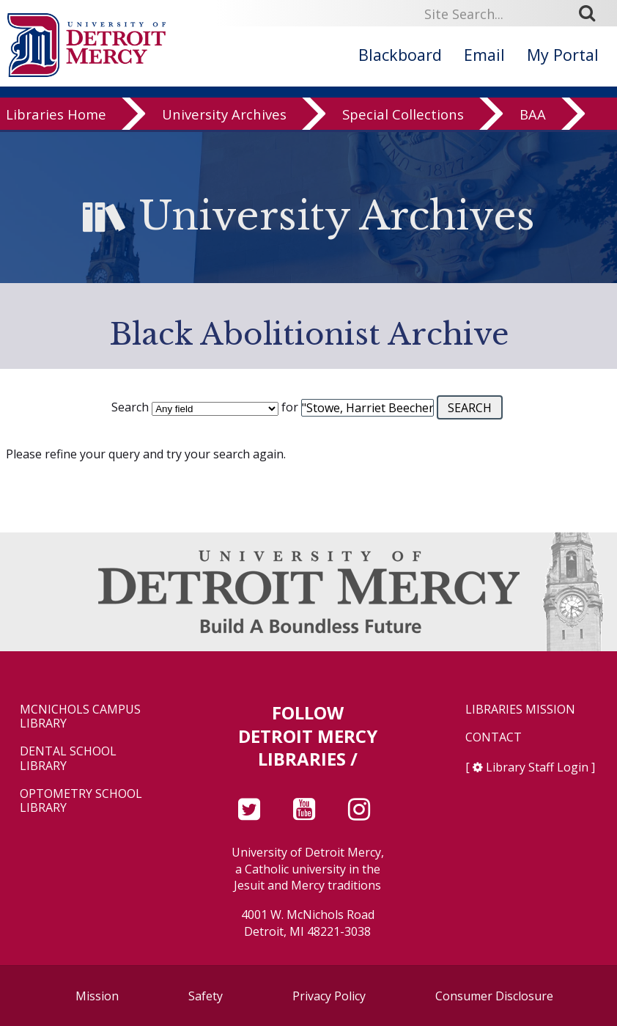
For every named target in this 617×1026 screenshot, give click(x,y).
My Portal (563, 54)
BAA (533, 123)
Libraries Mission (520, 710)
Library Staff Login (537, 767)
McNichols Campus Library (80, 716)
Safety (205, 996)
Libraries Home (56, 123)
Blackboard (400, 54)
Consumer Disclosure (494, 996)
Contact (493, 737)
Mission (97, 996)
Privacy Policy (329, 996)
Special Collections (403, 123)
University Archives (224, 123)
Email (484, 54)
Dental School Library (68, 758)
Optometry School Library (81, 801)
